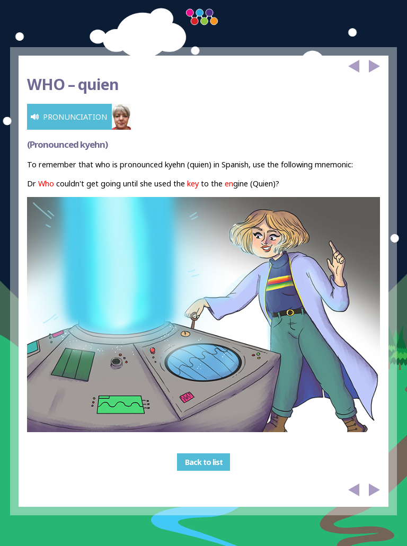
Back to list (204, 462)
